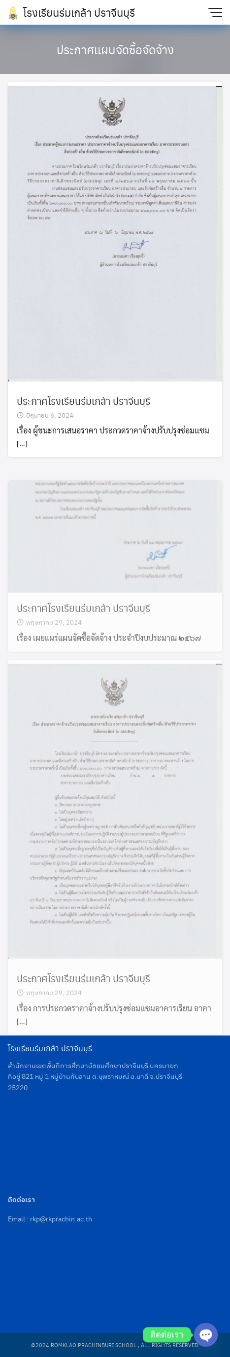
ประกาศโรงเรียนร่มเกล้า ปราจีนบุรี (83, 401)
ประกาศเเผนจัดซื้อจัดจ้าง (115, 49)
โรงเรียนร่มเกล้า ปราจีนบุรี (79, 12)
